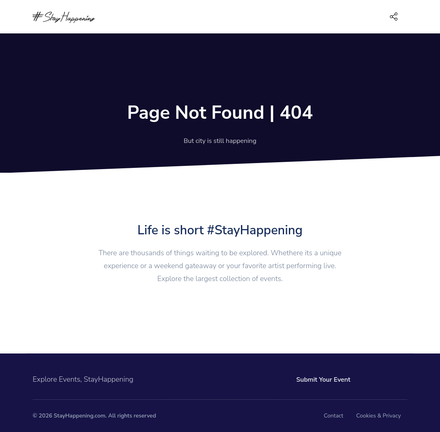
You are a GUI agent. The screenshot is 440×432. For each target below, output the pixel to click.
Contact (333, 416)
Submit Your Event (323, 379)
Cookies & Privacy (378, 416)
